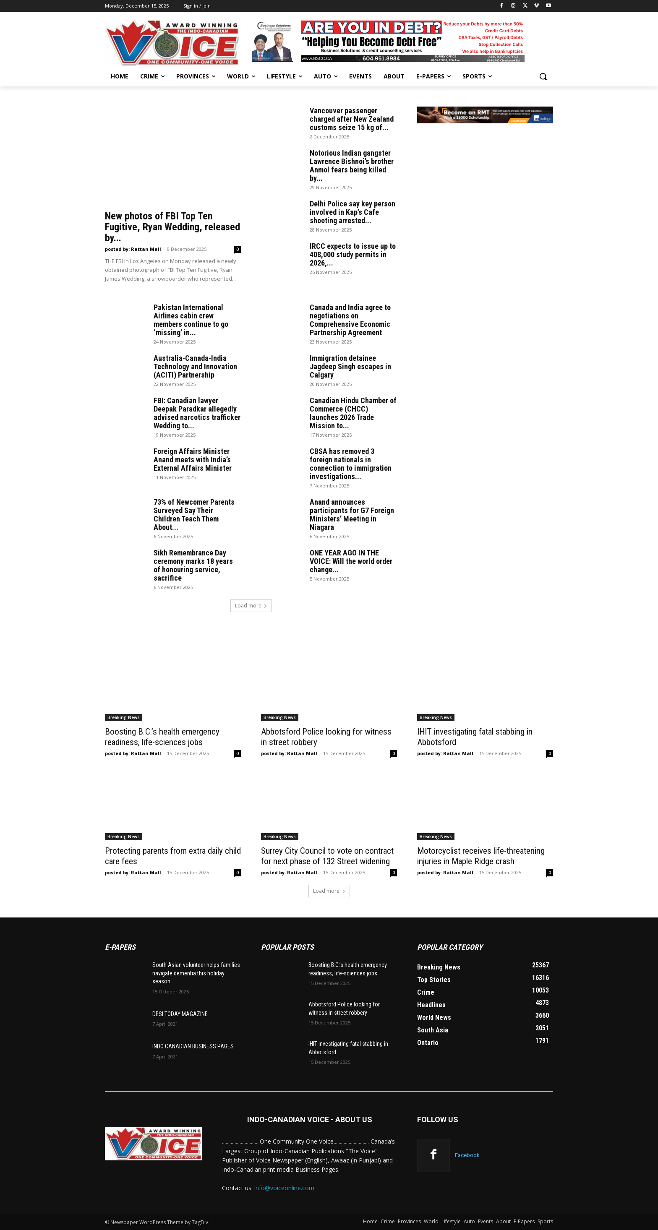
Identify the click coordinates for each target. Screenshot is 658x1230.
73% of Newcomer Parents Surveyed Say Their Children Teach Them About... (194, 515)
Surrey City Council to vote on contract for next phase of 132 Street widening (327, 856)
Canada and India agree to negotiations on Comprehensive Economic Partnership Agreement (350, 320)
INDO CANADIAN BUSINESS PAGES (193, 1046)
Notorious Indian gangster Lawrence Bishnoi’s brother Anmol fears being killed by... (352, 165)
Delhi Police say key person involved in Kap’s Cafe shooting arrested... (352, 212)
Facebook (467, 1155)
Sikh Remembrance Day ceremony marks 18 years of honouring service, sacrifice (193, 565)
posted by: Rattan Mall (133, 249)
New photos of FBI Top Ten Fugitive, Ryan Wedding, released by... (172, 227)
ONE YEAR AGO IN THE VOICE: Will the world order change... (351, 561)
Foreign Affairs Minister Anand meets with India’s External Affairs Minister (193, 459)
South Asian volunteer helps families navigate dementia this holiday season (196, 973)
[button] (543, 76)
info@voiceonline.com (284, 1188)
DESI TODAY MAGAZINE (180, 1014)
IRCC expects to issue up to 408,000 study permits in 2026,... (353, 254)
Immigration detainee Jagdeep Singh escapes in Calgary (350, 366)
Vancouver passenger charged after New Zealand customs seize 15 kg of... (352, 119)
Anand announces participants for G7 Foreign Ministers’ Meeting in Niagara (352, 515)
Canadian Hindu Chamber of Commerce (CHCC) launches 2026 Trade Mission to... (353, 413)
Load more (251, 605)
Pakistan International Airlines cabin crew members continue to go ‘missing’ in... (191, 320)
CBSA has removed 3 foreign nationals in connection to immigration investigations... (351, 464)
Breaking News (123, 717)
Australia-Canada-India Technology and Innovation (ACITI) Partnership (195, 366)
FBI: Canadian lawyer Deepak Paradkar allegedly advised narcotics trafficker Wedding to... (197, 413)
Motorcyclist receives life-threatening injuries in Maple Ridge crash (481, 856)
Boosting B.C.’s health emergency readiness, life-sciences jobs (162, 737)
